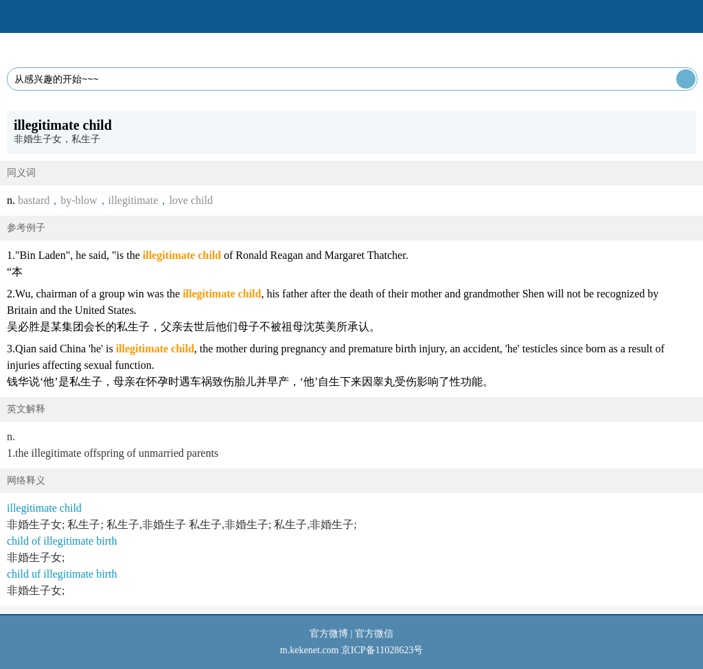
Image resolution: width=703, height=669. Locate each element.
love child (191, 200)
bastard (33, 200)
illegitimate (133, 200)
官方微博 (329, 633)
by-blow (78, 200)
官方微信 (374, 633)
